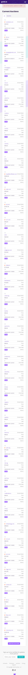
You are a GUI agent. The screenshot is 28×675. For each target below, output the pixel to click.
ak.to (5, 235)
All (4, 16)
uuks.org (8, 447)
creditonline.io (7, 493)
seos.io (6, 83)
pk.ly (5, 159)
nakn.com (8, 189)
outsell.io (6, 341)
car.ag (5, 508)
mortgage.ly (7, 67)
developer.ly (7, 280)
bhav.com (8, 615)
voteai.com (8, 584)
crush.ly (6, 128)
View (6, 30)
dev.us (7, 37)
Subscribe (21, 657)
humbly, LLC (18, 667)
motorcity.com (9, 630)
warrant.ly (6, 371)
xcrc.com (8, 219)
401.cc (7, 599)
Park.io (4, 2)
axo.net (8, 204)
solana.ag (6, 295)
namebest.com (9, 22)
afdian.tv (8, 265)
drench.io (6, 432)
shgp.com (8, 569)
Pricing (23, 663)
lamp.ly (6, 387)
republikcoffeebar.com (11, 174)
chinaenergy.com (10, 524)
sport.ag (6, 478)
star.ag (6, 463)
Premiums (11, 663)
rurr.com (8, 554)
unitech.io (6, 98)
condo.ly (6, 113)
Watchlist (9, 16)
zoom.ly (6, 143)
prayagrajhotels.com (11, 52)
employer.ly (7, 356)
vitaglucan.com (8, 250)
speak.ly (6, 417)
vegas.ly (6, 402)
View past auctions (14, 643)
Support (14, 665)
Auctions (18, 663)
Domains (5, 663)
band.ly (6, 311)
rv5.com (8, 539)
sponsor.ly (6, 326)
